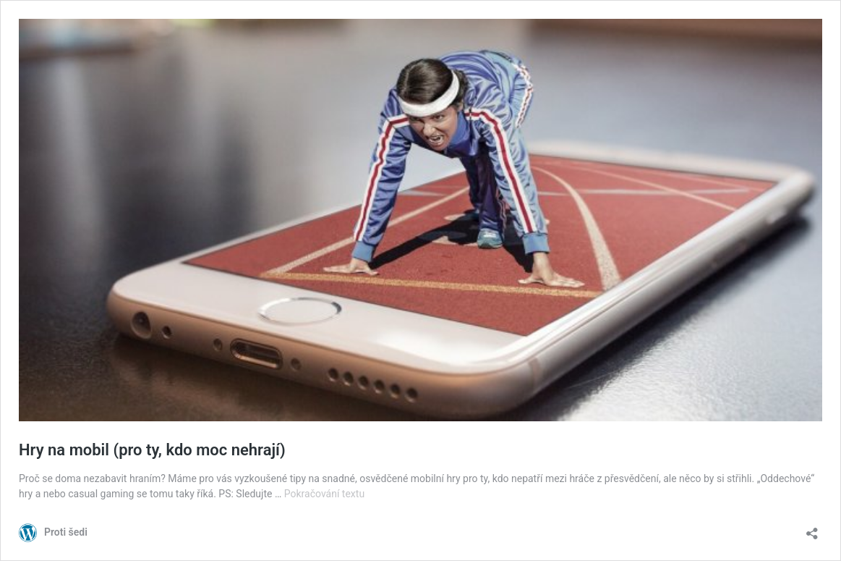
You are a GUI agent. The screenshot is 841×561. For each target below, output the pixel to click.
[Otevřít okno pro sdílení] (812, 529)
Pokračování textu (324, 493)
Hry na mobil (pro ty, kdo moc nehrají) (152, 450)
